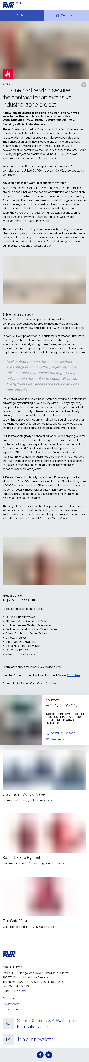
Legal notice (10, 1009)
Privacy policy (11, 1004)
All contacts (10, 998)
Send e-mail (19, 991)
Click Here (73, 675)
